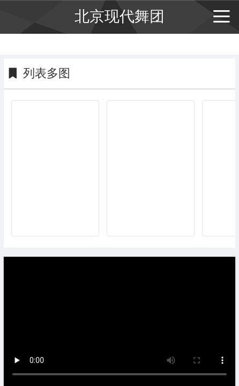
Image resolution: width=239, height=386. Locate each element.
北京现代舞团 (119, 16)
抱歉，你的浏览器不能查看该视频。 (119, 321)
